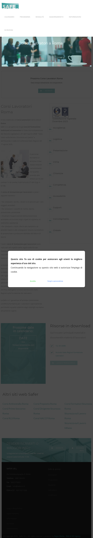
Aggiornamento (56, 17)
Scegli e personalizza (55, 281)
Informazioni (75, 17)
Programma (25, 17)
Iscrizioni (8, 30)
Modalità (40, 17)
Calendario (9, 17)
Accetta (32, 281)
